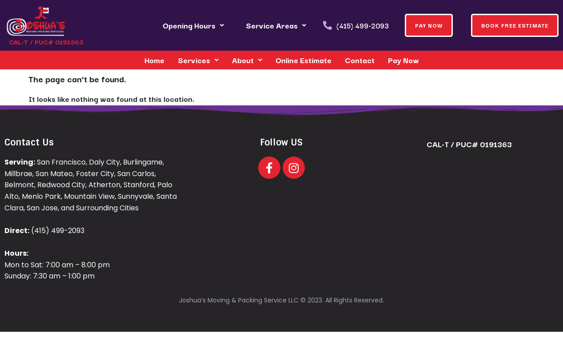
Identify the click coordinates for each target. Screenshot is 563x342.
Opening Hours (193, 25)
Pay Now (403, 60)
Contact (360, 60)
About (247, 60)
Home (154, 60)
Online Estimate (303, 60)
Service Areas (276, 25)
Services (198, 60)
